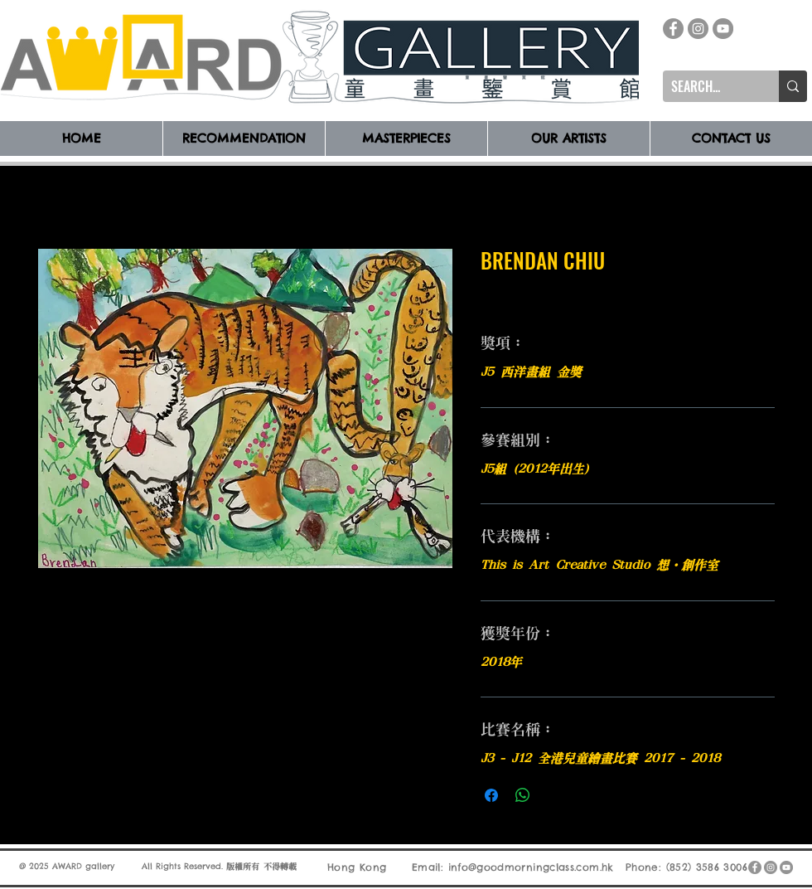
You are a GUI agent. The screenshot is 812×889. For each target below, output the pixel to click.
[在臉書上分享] (491, 795)
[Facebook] (673, 28)
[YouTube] (723, 28)
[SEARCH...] (707, 86)
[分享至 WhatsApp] (523, 795)
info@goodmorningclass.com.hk (531, 867)
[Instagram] (698, 28)
